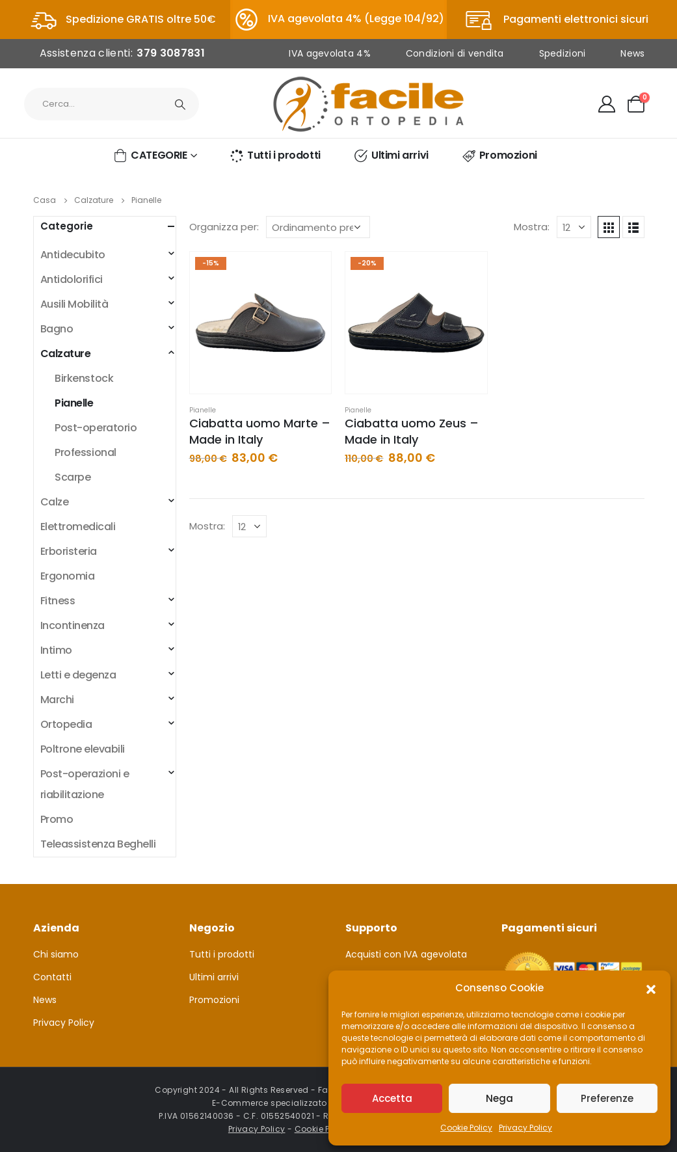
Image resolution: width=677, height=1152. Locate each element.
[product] (261, 323)
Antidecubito (72, 254)
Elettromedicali (78, 526)
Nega (499, 1098)
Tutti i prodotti (275, 155)
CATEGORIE (150, 155)
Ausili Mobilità (74, 304)
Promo (56, 819)
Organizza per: (224, 227)
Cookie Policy (466, 1127)
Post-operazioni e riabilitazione (84, 784)
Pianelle (202, 410)
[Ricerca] (181, 104)
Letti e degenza (78, 674)
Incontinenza (72, 625)
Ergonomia (67, 576)
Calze (54, 501)
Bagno (56, 328)
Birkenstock (84, 378)
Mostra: (532, 227)
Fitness (57, 600)
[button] (650, 988)
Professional (85, 452)
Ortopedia (66, 724)
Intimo (56, 650)
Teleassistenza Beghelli (98, 844)
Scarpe (72, 477)
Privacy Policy (525, 1127)
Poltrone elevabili (82, 749)
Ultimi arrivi (391, 155)
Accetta (392, 1098)
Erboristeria (68, 551)
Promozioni (499, 155)
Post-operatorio (96, 427)
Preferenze (607, 1098)
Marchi (57, 699)
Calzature (65, 353)
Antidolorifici (71, 279)
